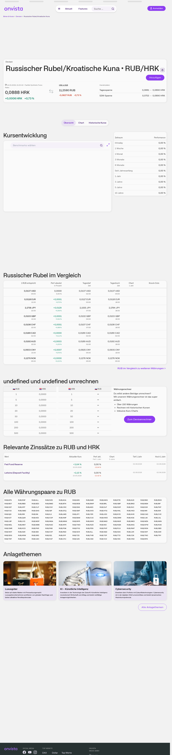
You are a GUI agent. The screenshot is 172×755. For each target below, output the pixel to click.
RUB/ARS (76, 500)
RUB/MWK (63, 521)
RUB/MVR (90, 521)
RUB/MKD (131, 521)
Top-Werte (67, 752)
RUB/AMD (90, 500)
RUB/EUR (144, 507)
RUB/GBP (117, 504)
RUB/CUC (90, 518)
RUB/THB (89, 535)
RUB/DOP (117, 507)
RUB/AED (89, 507)
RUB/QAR (22, 518)
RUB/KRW (22, 535)
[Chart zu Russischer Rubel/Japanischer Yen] (131, 308)
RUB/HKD (130, 511)
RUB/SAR (21, 532)
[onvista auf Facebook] (24, 753)
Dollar (55, 752)
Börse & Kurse (8, 16)
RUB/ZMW (117, 518)
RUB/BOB (76, 504)
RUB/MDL (8, 525)
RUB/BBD (22, 504)
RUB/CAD (144, 514)
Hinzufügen (155, 77)
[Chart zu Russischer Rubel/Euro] (131, 300)
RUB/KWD (104, 518)
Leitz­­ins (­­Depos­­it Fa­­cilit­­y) (17, 472)
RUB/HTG (103, 511)
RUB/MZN (144, 521)
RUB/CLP (35, 507)
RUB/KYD (117, 514)
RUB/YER (89, 514)
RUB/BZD (35, 504)
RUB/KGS (130, 518)
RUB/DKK (76, 507)
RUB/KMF (62, 518)
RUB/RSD (62, 532)
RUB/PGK (62, 528)
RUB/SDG (8, 535)
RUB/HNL (117, 511)
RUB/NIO (103, 525)
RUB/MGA (49, 521)
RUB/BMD (49, 504)
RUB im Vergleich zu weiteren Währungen (141, 368)
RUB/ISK (35, 514)
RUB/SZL (48, 535)
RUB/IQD (7, 514)
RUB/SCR (76, 532)
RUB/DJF (103, 507)
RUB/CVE (157, 514)
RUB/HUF (49, 539)
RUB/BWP (90, 504)
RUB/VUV (103, 539)
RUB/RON (144, 528)
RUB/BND (130, 504)
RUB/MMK (36, 525)
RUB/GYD (90, 511)
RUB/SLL (89, 532)
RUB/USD (89, 539)
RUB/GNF (76, 511)
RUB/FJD (8, 511)
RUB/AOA (62, 500)
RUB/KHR (130, 514)
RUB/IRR (21, 514)
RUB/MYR (76, 521)
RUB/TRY (157, 535)
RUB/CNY (49, 507)
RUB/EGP (21, 500)
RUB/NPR (62, 525)
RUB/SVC (130, 507)
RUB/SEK (35, 532)
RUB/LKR (130, 532)
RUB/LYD (21, 521)
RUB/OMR (8, 528)
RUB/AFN (8, 500)
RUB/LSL (157, 518)
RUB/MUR (117, 521)
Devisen (19, 16)
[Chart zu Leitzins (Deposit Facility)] (112, 473)
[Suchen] (101, 145)
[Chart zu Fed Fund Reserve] (112, 465)
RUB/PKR (35, 528)
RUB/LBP (8, 521)
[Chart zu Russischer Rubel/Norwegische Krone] (131, 359)
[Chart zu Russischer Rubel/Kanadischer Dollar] (131, 333)
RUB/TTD (116, 535)
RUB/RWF (131, 528)
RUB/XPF (21, 507)
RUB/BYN (144, 539)
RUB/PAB (48, 528)
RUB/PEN (89, 528)
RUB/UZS (76, 539)
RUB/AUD (130, 500)
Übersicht (69, 122)
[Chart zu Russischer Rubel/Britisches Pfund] (131, 317)
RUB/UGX (21, 539)
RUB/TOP (103, 535)
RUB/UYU (62, 539)
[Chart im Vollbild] (108, 145)
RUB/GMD (22, 511)
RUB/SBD (157, 528)
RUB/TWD (76, 525)
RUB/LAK (144, 518)
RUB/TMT (8, 539)
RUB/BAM (76, 518)
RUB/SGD (103, 532)
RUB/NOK (158, 525)
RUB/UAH (35, 539)
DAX (44, 752)
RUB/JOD (103, 514)
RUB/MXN (158, 521)
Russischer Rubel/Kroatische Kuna (37, 16)
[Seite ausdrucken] (162, 70)
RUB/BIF (157, 504)
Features (82, 8)
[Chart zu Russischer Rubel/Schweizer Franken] (131, 325)
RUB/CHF (49, 532)
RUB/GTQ (62, 511)
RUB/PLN (117, 528)
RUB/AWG (104, 500)
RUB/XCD (22, 528)
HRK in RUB (63, 85)
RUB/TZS (75, 535)
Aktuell (68, 8)
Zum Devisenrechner (139, 419)
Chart (81, 122)
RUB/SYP (62, 535)
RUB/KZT (8, 518)
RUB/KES (35, 518)
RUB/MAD (103, 521)
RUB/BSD (144, 500)
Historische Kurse (97, 122)
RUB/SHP (144, 532)
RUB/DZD (49, 500)
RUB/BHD (158, 500)
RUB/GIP (48, 511)
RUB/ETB (116, 500)
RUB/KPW (144, 525)
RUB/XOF (8, 507)
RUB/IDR (157, 511)
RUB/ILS (48, 514)
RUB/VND (130, 539)
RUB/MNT (22, 525)
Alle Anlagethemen (152, 607)
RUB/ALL (35, 500)
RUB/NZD (90, 525)
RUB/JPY (75, 514)
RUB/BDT (8, 504)
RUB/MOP (35, 521)
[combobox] (57, 145)
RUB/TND (144, 535)
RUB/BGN (144, 504)
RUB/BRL (103, 504)
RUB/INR (143, 511)
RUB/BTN (62, 504)
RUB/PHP (103, 528)
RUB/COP (49, 518)
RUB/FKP (157, 507)
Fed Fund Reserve (13, 464)
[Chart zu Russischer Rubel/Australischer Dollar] (131, 342)
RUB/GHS (35, 511)
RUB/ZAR (157, 532)
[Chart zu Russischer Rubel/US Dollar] (131, 291)
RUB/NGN (117, 525)
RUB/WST (8, 532)
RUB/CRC (62, 507)
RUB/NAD (49, 525)
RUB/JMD (62, 514)
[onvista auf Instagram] (35, 753)
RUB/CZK (130, 535)
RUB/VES (116, 539)
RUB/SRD (35, 535)
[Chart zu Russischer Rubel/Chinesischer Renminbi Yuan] (131, 350)
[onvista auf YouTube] (29, 753)
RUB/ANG (130, 525)
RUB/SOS (116, 532)
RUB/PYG (76, 528)
